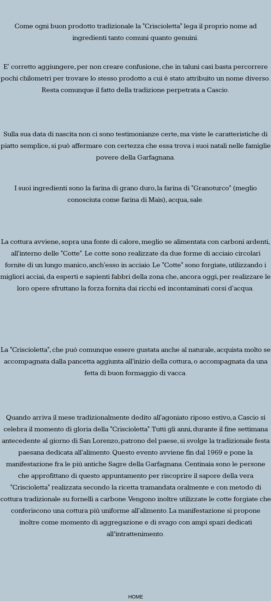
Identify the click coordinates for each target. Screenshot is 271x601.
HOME (135, 597)
